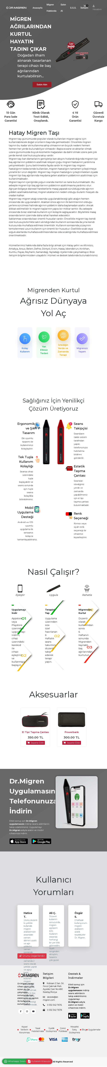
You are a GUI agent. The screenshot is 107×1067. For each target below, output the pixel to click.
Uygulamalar (93, 1034)
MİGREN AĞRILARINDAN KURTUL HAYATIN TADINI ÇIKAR (30, 34)
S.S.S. (73, 7)
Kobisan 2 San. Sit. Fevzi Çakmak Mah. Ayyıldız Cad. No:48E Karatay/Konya (53, 992)
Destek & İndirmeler (75, 980)
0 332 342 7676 (52, 1009)
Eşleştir (20, 596)
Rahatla (87, 596)
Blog (83, 1034)
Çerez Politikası (62, 1034)
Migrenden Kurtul (53, 290)
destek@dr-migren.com (51, 1003)
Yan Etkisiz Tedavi (44, 350)
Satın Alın (39, 84)
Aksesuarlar (53, 696)
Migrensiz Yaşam (82, 350)
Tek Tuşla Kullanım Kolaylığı (25, 463)
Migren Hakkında (51, 7)
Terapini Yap (50, 613)
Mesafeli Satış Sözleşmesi (73, 1034)
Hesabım (97, 9)
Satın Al (63, 7)
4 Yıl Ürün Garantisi (75, 116)
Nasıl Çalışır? (53, 573)
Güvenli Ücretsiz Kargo (98, 116)
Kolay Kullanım (25, 350)
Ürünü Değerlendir (32, 960)
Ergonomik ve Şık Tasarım (26, 429)
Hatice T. (28, 919)
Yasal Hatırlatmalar (37, 1034)
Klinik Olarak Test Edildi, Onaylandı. (41, 116)
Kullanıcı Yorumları (53, 890)
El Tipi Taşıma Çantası (35, 736)
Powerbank (72, 736)
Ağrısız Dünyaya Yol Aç (53, 307)
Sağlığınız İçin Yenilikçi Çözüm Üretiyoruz (53, 406)
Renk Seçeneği (81, 517)
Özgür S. (79, 919)
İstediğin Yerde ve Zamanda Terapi (63, 350)
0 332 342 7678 (52, 1014)
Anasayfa (37, 7)
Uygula (53, 596)
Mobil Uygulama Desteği (25, 513)
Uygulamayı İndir (19, 613)
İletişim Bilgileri (48, 980)
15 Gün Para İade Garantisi (10, 116)
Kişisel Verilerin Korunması (23, 1034)
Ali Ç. (52, 917)
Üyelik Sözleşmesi (50, 1034)
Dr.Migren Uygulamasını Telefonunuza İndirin (33, 801)
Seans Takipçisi (80, 427)
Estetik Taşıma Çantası (79, 472)
